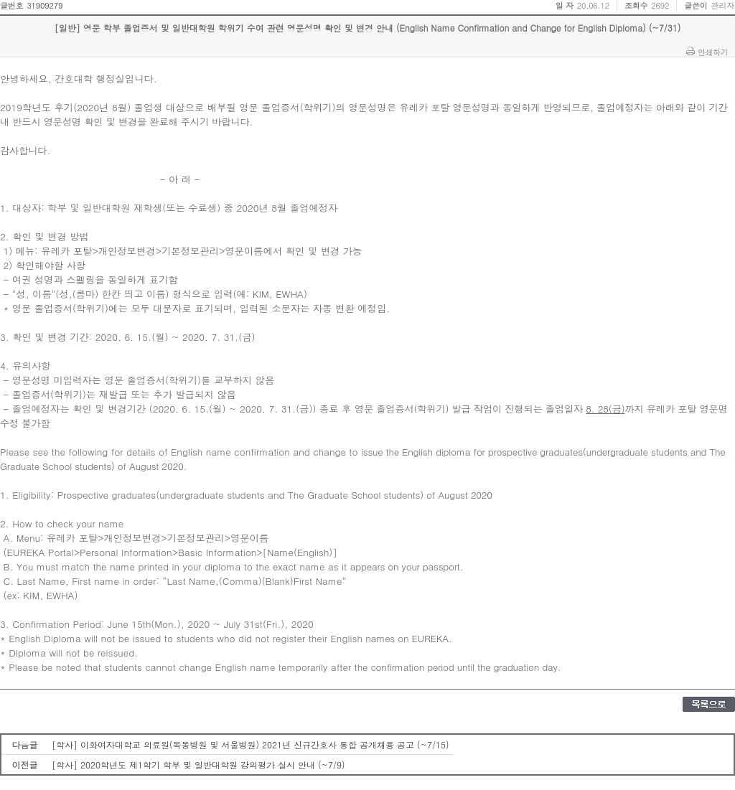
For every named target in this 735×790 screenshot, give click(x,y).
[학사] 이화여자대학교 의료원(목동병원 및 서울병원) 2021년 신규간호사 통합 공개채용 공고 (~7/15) (250, 744)
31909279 (44, 5)
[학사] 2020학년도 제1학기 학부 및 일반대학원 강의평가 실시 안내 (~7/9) (198, 764)
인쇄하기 (713, 52)
